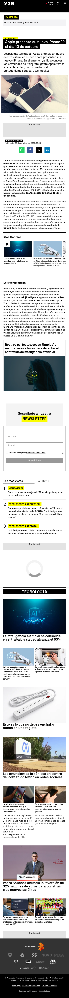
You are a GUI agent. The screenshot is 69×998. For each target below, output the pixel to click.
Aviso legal (16, 986)
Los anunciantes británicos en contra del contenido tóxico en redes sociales (33, 775)
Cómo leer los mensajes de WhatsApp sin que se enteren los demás (35, 494)
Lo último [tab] (43, 481)
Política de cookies (49, 986)
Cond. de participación (28, 991)
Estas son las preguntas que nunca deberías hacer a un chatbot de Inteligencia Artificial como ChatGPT (18, 921)
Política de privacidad (31, 986)
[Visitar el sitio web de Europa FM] (41, 962)
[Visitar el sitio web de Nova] (47, 955)
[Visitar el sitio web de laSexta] (22, 955)
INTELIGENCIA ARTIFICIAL (25, 504)
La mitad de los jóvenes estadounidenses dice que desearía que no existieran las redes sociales (16, 808)
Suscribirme (34, 460)
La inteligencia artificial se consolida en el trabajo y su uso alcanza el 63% (32, 637)
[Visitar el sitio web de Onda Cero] (28, 962)
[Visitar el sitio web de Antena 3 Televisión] (10, 955)
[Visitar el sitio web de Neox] (34, 955)
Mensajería (16, 488)
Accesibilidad (44, 991)
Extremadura (28, 2)
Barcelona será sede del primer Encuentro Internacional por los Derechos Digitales (49, 919)
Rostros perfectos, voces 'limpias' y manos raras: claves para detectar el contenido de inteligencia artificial (32, 348)
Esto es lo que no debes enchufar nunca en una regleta (29, 726)
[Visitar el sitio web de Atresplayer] (28, 968)
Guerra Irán (17, 2)
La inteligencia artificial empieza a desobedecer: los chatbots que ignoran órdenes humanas (35, 531)
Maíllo (52, 2)
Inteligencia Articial (23, 526)
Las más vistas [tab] (13, 481)
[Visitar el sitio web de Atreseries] (16, 962)
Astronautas (61, 2)
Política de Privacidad (35, 453)
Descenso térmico (41, 2)
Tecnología (34, 592)
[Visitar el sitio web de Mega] (59, 955)
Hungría (7, 2)
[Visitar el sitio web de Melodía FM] (53, 962)
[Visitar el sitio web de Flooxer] (44, 968)
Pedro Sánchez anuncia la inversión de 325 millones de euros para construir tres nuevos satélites (33, 886)
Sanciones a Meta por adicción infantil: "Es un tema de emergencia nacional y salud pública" (49, 808)
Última (50, 9)
